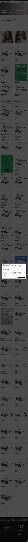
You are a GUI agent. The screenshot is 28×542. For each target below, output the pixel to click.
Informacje (8, 269)
